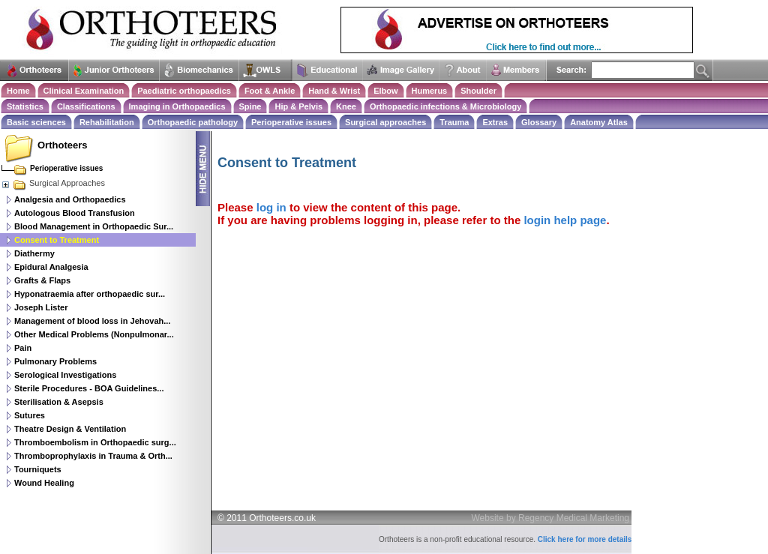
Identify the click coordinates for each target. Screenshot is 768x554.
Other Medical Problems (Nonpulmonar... (94, 334)
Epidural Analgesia (51, 266)
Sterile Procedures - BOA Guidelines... (89, 388)
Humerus (430, 90)
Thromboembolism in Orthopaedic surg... (95, 442)
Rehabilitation (107, 122)
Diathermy (34, 253)
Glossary (538, 122)
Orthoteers (62, 145)
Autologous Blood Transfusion (74, 212)
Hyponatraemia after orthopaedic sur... (89, 293)
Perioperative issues (291, 122)
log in (271, 207)
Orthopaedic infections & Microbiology (445, 106)
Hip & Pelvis (298, 106)
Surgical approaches (385, 122)
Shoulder (478, 90)
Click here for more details (585, 539)
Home (18, 90)
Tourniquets (38, 469)
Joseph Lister (41, 307)
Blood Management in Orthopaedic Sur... (93, 226)
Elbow (386, 90)
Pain (23, 347)
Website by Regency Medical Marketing (551, 518)
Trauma (454, 122)
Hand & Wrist (334, 90)
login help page (565, 220)
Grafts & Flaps (42, 280)
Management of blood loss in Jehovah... (92, 320)
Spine (250, 106)
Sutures (29, 415)
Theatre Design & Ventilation (70, 428)
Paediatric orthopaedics (184, 90)
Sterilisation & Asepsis (59, 401)
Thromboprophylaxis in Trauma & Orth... (93, 455)
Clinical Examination (84, 90)
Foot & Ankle (269, 90)
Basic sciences (36, 122)
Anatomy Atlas (599, 122)
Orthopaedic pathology (193, 122)
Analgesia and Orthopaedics (70, 199)
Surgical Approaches (53, 182)
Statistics (25, 106)
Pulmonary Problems (55, 361)
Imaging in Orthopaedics (177, 106)
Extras (495, 122)
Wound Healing (44, 482)
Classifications (86, 106)
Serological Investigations (65, 374)
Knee (346, 106)
